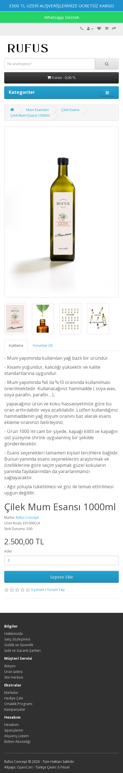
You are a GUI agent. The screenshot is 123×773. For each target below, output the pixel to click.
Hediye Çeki (13, 698)
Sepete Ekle (61, 577)
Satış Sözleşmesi (17, 639)
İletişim (9, 666)
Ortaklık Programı (18, 703)
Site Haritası (13, 677)
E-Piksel (64, 767)
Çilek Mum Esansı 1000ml (30, 115)
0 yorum (37, 589)
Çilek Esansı (70, 109)
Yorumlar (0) (42, 345)
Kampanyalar (14, 709)
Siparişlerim (13, 730)
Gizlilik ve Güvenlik (18, 644)
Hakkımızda (13, 633)
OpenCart (25, 767)
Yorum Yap (56, 589)
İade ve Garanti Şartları (22, 650)
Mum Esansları (37, 109)
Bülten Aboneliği (17, 741)
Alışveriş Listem (16, 736)
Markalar (11, 692)
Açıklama (16, 345)
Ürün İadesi (13, 671)
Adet (8, 551)
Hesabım (11, 724)
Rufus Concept (27, 517)
